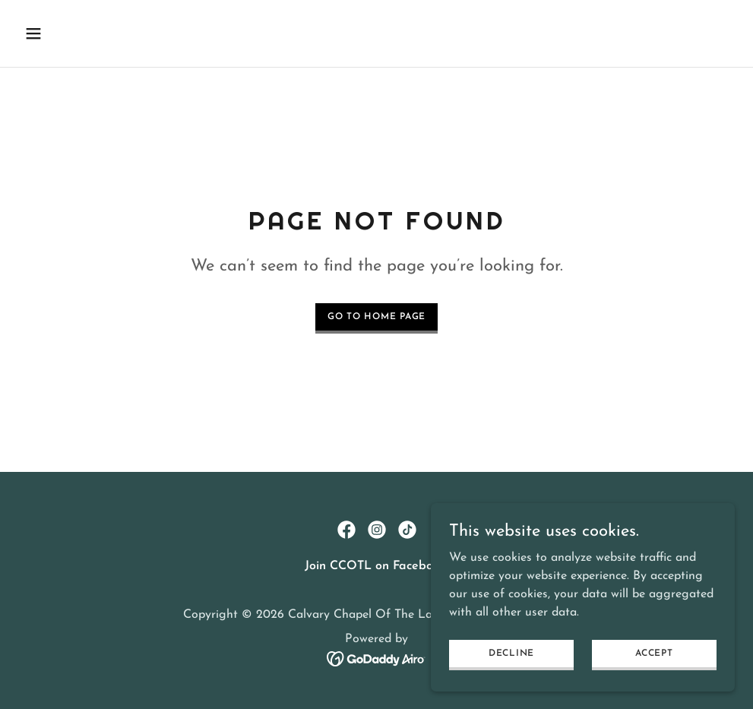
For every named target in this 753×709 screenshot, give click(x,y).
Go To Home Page (376, 316)
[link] (346, 529)
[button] (100, 33)
